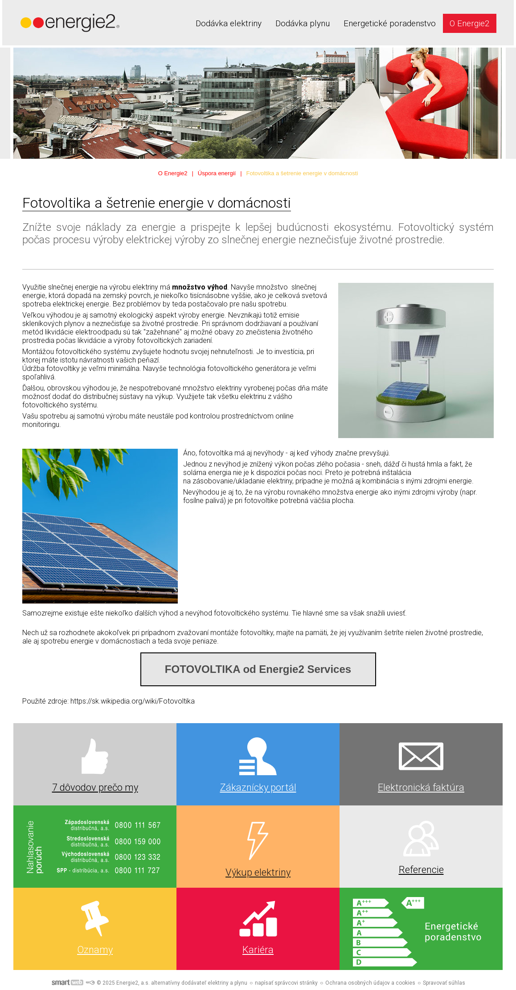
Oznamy (95, 949)
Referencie (421, 869)
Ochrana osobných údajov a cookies (370, 983)
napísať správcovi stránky (286, 983)
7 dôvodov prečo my (95, 787)
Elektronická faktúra (421, 787)
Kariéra (258, 949)
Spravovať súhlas (444, 983)
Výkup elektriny (258, 872)
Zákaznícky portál (258, 787)
